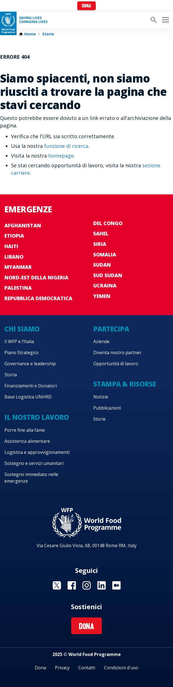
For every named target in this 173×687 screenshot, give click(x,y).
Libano (13, 256)
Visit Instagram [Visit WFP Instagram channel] (86, 585)
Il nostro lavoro (36, 417)
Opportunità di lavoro (115, 364)
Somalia (104, 254)
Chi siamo (22, 328)
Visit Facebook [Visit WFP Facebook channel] (72, 585)
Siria (99, 244)
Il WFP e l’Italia (19, 341)
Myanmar (18, 267)
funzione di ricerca (66, 146)
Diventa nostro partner (117, 352)
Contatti (86, 668)
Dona (86, 6)
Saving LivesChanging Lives (33, 20)
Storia (10, 375)
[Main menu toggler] (165, 20)
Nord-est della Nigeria (36, 277)
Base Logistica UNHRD (28, 397)
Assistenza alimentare (27, 441)
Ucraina (104, 285)
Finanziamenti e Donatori (30, 386)
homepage (61, 155)
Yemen (101, 296)
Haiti (11, 246)
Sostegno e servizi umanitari (33, 463)
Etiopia (14, 235)
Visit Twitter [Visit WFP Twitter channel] (57, 585)
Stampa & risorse (124, 383)
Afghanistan (22, 225)
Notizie (100, 397)
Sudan (102, 264)
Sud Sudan (107, 275)
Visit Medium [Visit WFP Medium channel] (116, 585)
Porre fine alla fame (24, 430)
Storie (48, 34)
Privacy (62, 668)
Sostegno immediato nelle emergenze (31, 477)
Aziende (101, 341)
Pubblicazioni (107, 408)
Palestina (18, 287)
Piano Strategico (21, 352)
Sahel (100, 233)
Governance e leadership (30, 364)
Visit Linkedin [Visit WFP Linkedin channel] (101, 585)
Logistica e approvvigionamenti (37, 452)
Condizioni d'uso (121, 668)
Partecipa (111, 328)
